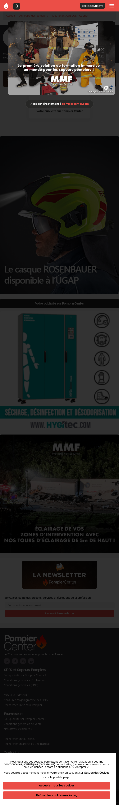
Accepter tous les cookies (56, 785)
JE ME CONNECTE (92, 5)
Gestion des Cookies (96, 772)
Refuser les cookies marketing (56, 795)
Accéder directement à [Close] (59, 104)
